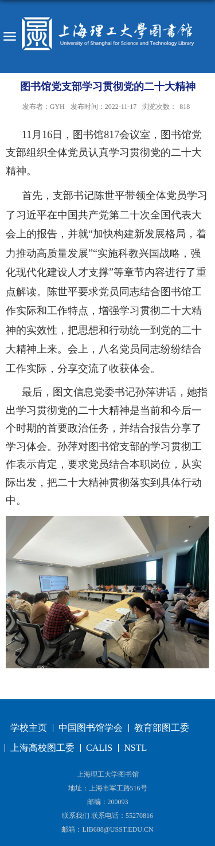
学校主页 (28, 728)
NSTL (135, 748)
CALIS (99, 748)
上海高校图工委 (42, 748)
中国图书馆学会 (90, 728)
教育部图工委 (161, 728)
